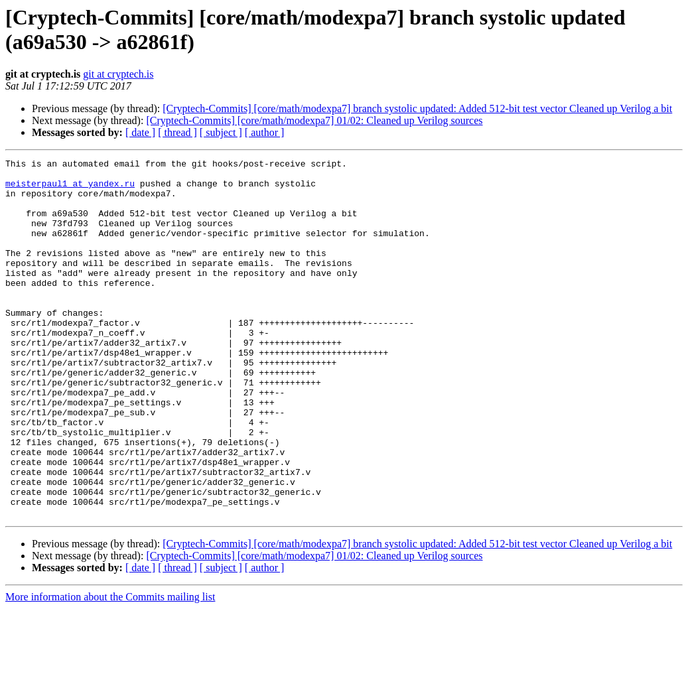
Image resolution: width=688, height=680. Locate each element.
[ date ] (140, 132)
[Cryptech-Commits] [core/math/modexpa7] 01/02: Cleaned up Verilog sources (314, 120)
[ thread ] (177, 132)
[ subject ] (221, 132)
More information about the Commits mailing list (110, 668)
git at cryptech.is (118, 74)
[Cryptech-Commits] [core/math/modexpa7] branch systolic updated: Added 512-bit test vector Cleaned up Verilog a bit (417, 108)
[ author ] (265, 132)
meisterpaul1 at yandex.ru (70, 189)
